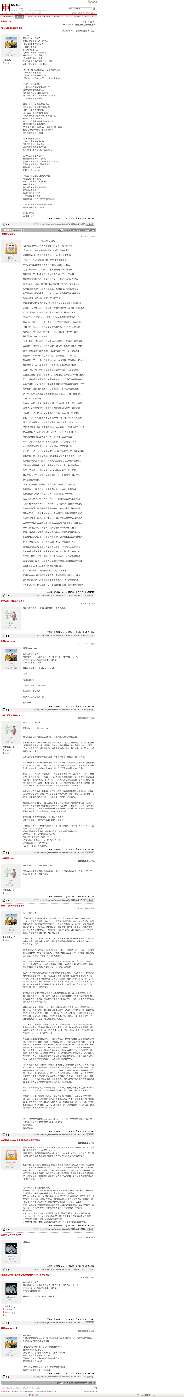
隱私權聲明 (48, 1392)
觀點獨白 (15, 5)
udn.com (94, 1391)
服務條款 (30, 1392)
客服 (54, 1392)
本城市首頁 (8, 17)
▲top (95, 1388)
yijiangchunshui (11, 1162)
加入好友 (13, 55)
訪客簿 (76, 17)
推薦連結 (57, 17)
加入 (142, 1395)
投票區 (38, 17)
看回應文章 (68, 24)
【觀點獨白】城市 (29, 13)
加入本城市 (14, 10)
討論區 (20, 17)
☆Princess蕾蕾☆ (11, 1313)
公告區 (67, 17)
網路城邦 (93, 2)
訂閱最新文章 (41, 10)
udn (3, 13)
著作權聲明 (39, 1392)
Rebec (7, 1316)
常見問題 (23, 1392)
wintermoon (11, 1257)
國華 (11, 50)
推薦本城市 (22, 10)
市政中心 (88, 17)
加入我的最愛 (31, 10)
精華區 (29, 17)
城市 (7, 13)
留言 (7, 55)
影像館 (47, 17)
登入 (137, 1395)
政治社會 (12, 13)
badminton (8, 750)
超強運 (7, 63)
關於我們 (15, 1392)
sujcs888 (11, 256)
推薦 (93, 31)
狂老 (16, 8)
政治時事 (19, 13)
